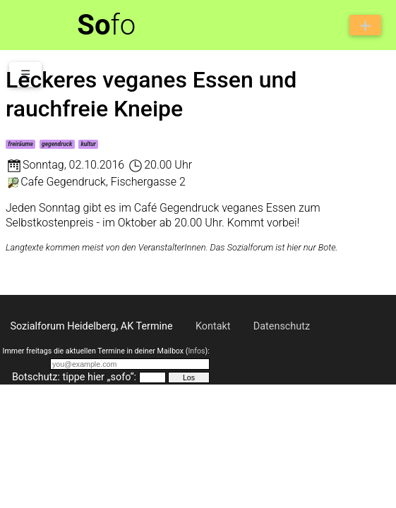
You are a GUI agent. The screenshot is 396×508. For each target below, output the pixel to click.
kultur (87, 143)
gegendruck (57, 143)
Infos (196, 351)
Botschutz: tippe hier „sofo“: (74, 377)
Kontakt (213, 326)
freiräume (20, 143)
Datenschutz (281, 326)
